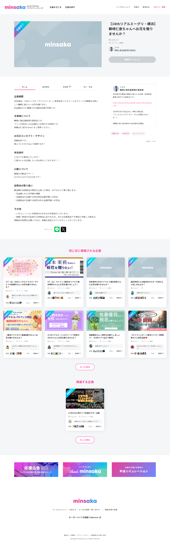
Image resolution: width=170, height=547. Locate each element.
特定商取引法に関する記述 (98, 535)
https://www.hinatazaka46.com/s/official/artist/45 (133, 104)
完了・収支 (88, 87)
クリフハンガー (139, 134)
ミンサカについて (123, 7)
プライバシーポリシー (83, 535)
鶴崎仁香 (116, 134)
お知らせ (72, 505)
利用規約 (72, 535)
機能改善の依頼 (111, 505)
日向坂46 (126, 134)
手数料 (136, 7)
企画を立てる (56, 7)
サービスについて (60, 505)
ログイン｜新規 (159, 7)
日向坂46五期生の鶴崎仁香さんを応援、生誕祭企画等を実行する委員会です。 (132, 95)
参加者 (67, 87)
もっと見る (85, 367)
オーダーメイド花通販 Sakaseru (85, 512)
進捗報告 (45, 87)
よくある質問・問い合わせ (89, 505)
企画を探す (70, 7)
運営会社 (146, 7)
